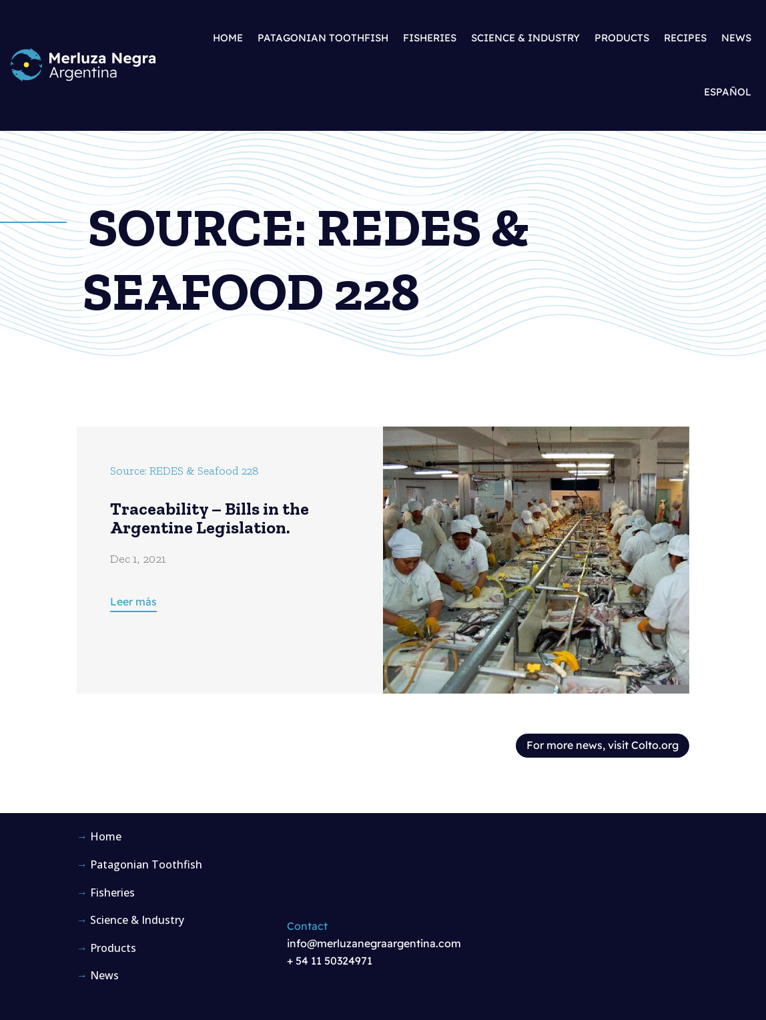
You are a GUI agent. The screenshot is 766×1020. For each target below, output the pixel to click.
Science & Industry (525, 37)
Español (727, 91)
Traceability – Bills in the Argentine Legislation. (209, 518)
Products (622, 37)
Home (228, 37)
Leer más (133, 601)
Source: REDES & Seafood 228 (184, 470)
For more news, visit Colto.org (602, 745)
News (736, 37)
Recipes (685, 37)
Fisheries (429, 37)
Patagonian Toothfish (323, 37)
